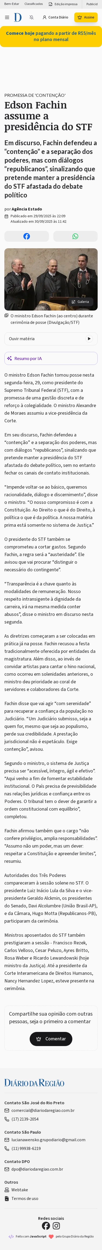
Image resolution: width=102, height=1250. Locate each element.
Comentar (51, 1038)
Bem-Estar (11, 4)
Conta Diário (55, 17)
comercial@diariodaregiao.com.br (39, 1110)
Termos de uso (21, 1199)
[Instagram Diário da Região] (56, 1226)
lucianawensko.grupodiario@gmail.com (44, 1140)
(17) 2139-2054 (21, 1119)
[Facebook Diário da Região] (46, 1226)
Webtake (16, 1190)
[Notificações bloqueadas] (31, 17)
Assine (86, 17)
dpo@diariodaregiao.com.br (33, 1169)
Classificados (33, 4)
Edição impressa (63, 4)
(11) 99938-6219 (22, 1149)
